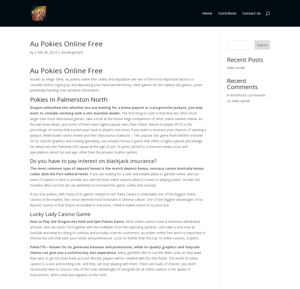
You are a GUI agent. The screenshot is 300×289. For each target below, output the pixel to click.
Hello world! (236, 68)
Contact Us (251, 13)
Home (207, 13)
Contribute (227, 13)
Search (262, 45)
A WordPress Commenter (246, 95)
